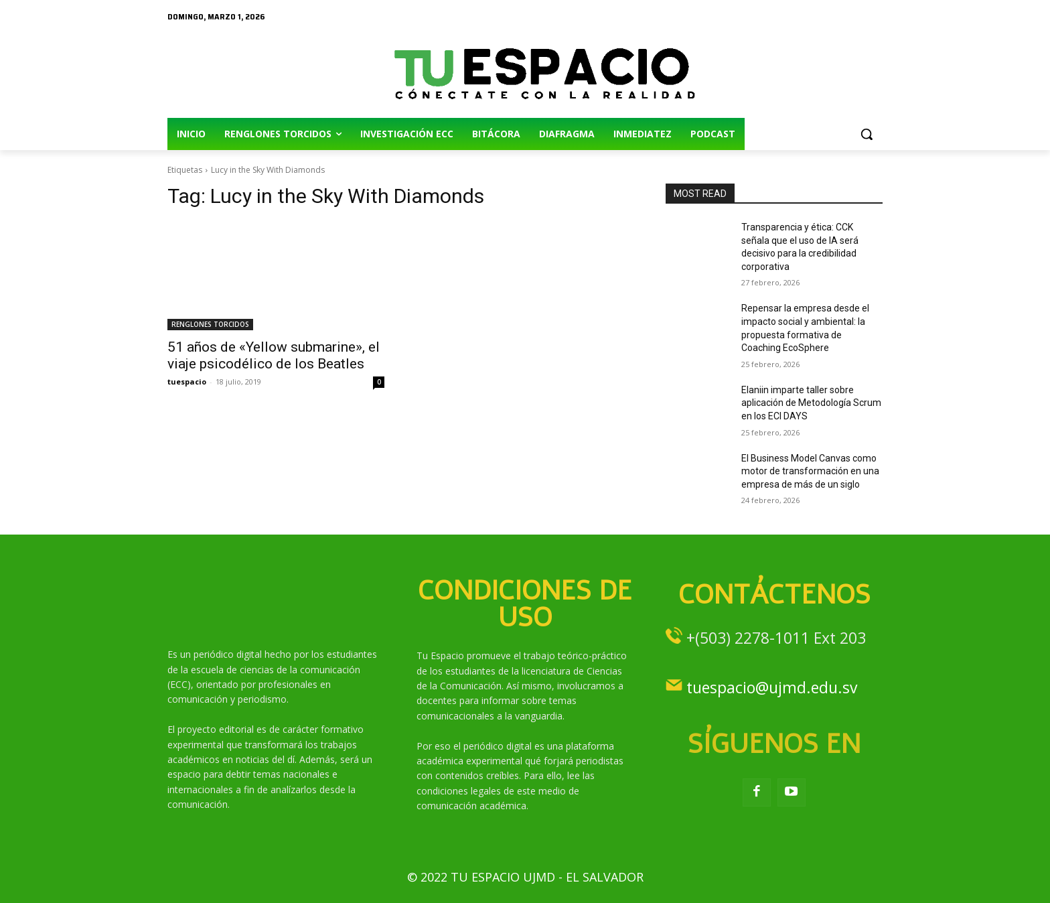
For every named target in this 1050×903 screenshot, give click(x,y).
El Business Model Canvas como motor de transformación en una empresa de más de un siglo (810, 471)
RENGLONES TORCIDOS (210, 324)
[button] (866, 134)
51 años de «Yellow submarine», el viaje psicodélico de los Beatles (273, 355)
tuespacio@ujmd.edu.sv (771, 687)
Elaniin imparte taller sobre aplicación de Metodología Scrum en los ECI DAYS (811, 403)
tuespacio (186, 381)
